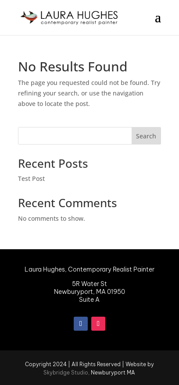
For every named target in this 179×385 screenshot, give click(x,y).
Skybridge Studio (65, 372)
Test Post (31, 178)
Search (146, 136)
